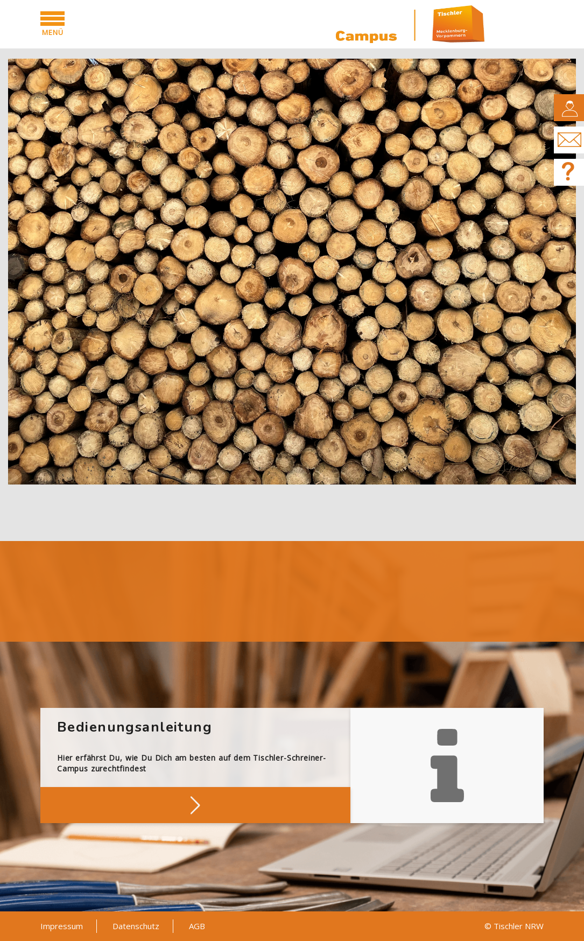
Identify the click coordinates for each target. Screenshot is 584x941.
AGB (197, 926)
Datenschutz (135, 926)
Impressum (61, 926)
